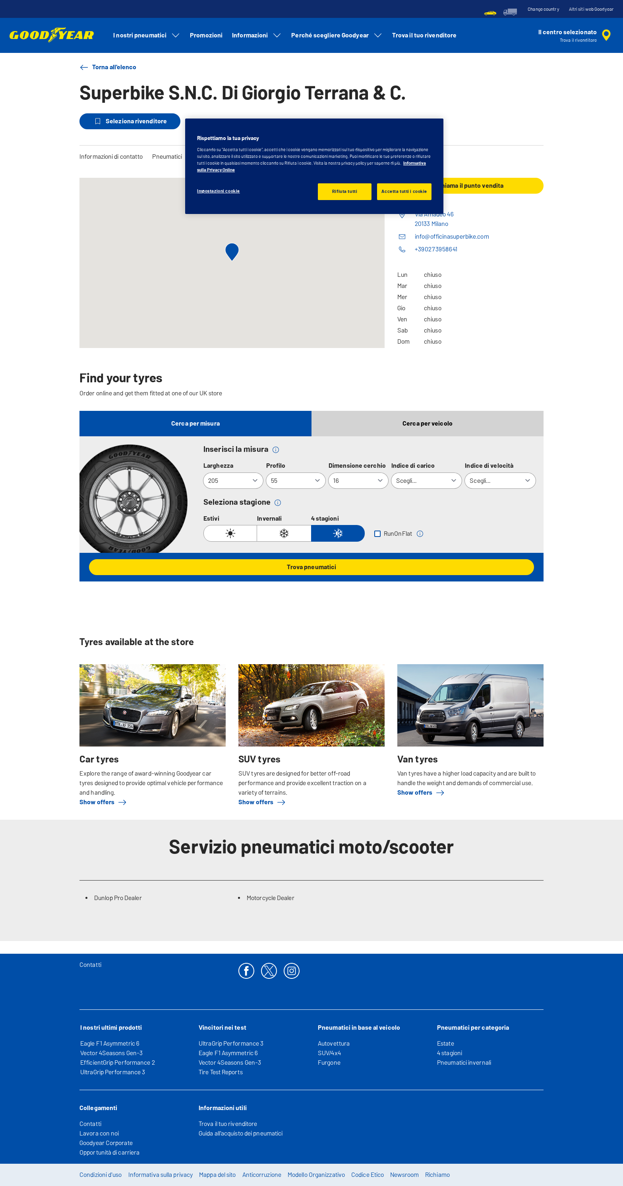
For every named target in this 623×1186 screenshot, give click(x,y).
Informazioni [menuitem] (257, 35)
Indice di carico (413, 465)
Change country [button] (543, 9)
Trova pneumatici (312, 567)
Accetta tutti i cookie (404, 191)
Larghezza (218, 465)
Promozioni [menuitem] (206, 35)
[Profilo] (296, 480)
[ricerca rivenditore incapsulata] (575, 35)
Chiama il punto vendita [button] (470, 185)
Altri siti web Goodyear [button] (591, 9)
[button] (276, 449)
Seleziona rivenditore (130, 121)
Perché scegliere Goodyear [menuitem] (337, 35)
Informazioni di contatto (111, 156)
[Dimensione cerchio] (358, 480)
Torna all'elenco (108, 67)
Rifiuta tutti (344, 191)
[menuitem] (490, 12)
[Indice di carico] (426, 480)
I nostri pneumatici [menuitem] (146, 35)
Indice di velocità (489, 465)
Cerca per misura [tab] (195, 423)
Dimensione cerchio (357, 465)
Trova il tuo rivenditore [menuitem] (424, 35)
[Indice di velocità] (500, 480)
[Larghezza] (233, 480)
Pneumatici (167, 156)
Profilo (276, 465)
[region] (314, 166)
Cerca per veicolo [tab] (427, 423)
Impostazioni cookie (218, 191)
